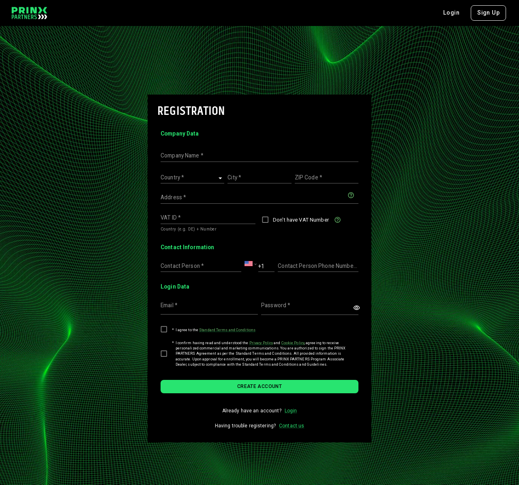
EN (493, 13)
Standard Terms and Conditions (227, 330)
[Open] (220, 178)
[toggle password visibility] (356, 308)
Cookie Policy (293, 343)
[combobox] (493, 13)
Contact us (291, 426)
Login (419, 12)
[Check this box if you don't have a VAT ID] (337, 219)
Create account (259, 386)
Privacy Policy (261, 343)
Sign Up (456, 12)
